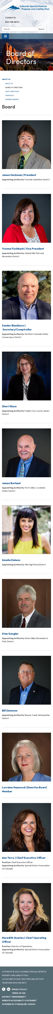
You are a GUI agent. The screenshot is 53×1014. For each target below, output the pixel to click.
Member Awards (12, 99)
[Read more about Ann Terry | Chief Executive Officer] (26, 836)
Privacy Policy (19, 989)
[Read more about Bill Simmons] (26, 687)
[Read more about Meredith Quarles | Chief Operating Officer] (26, 918)
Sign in (31, 1004)
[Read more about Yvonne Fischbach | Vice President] (26, 225)
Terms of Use (19, 993)
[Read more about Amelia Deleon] (26, 535)
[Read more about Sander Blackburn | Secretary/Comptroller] (26, 304)
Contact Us (10, 17)
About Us (6, 79)
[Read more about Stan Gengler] (26, 610)
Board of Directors (13, 87)
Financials (9, 95)
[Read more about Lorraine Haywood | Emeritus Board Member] (26, 760)
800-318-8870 (12, 22)
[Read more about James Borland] (26, 460)
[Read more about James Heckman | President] (26, 150)
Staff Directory (12, 91)
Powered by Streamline (14, 1004)
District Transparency (14, 997)
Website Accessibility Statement (19, 1000)
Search (41, 29)
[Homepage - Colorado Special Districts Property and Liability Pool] (26, 8)
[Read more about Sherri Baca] (26, 383)
